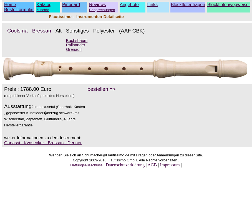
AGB (152, 164)
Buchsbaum (76, 40)
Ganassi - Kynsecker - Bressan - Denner (43, 142)
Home (10, 4)
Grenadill (74, 49)
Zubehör (42, 10)
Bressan (41, 31)
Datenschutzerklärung (125, 164)
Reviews (102, 7)
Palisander (75, 45)
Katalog (43, 4)
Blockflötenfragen (188, 4)
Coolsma (17, 31)
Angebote (129, 4)
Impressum (170, 164)
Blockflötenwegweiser (228, 4)
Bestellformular (19, 9)
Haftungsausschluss (86, 165)
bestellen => (101, 89)
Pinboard (71, 4)
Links (152, 4)
